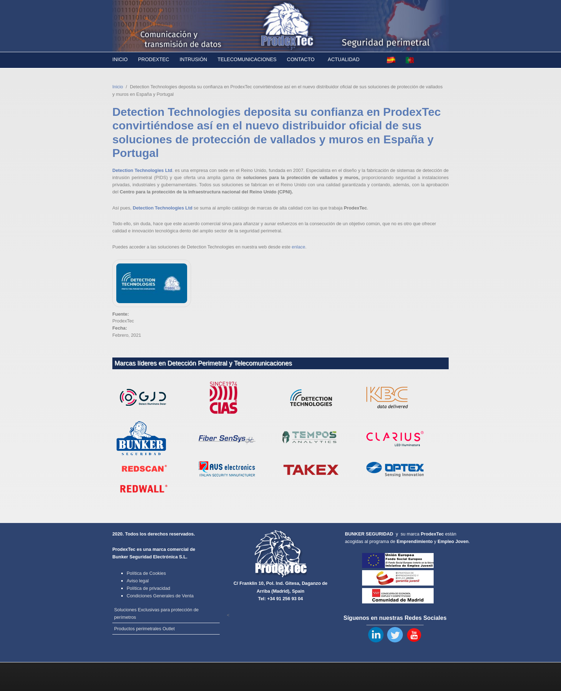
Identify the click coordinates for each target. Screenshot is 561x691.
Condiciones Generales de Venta (160, 595)
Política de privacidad (148, 588)
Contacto (300, 59)
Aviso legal (138, 580)
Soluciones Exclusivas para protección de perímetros (156, 613)
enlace (298, 247)
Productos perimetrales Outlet (144, 628)
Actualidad (344, 59)
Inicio (120, 59)
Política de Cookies (146, 573)
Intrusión (193, 59)
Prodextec (153, 59)
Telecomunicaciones (247, 59)
